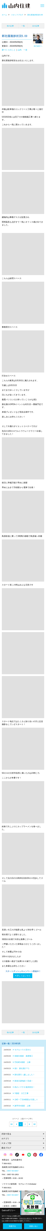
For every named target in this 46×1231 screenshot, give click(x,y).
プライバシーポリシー (26, 1218)
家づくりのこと (9, 50)
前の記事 (10, 26)
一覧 (23, 26)
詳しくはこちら (23, 976)
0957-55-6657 (13, 1171)
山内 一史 (22, 50)
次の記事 (35, 26)
